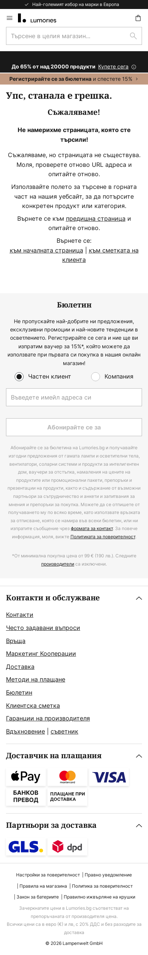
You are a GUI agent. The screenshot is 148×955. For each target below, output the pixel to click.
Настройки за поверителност (48, 875)
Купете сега (113, 66)
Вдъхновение (25, 731)
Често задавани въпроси (43, 628)
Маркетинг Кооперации (41, 653)
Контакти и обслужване (53, 598)
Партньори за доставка (51, 825)
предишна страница (96, 218)
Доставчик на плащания (54, 755)
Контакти (19, 614)
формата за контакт (92, 528)
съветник (64, 731)
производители (57, 564)
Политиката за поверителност (102, 536)
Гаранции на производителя (48, 718)
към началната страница (46, 250)
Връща (15, 641)
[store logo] (41, 18)
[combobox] (74, 36)
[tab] (74, 665)
